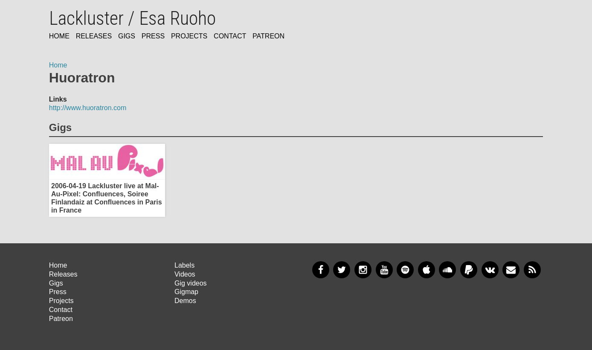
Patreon (268, 36)
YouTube (384, 269)
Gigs (126, 36)
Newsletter (510, 269)
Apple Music (426, 269)
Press (153, 36)
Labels (184, 265)
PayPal (468, 269)
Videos (184, 274)
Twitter (341, 269)
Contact (230, 36)
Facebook (320, 269)
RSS (532, 269)
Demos (185, 300)
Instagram (362, 269)
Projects (189, 36)
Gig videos (190, 283)
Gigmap (186, 291)
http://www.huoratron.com (87, 107)
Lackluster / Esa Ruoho (132, 18)
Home (59, 36)
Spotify (405, 269)
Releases (94, 36)
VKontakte (490, 269)
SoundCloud (447, 269)
